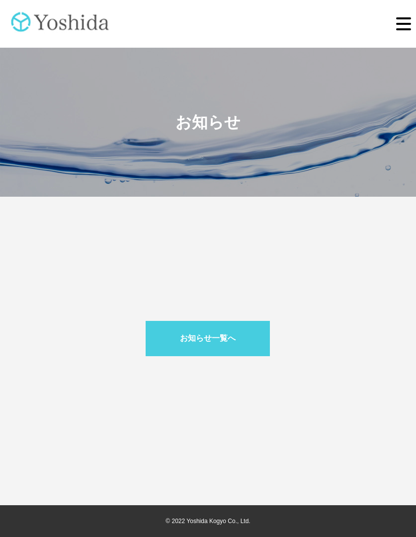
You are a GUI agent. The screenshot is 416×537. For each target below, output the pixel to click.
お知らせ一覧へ (208, 338)
